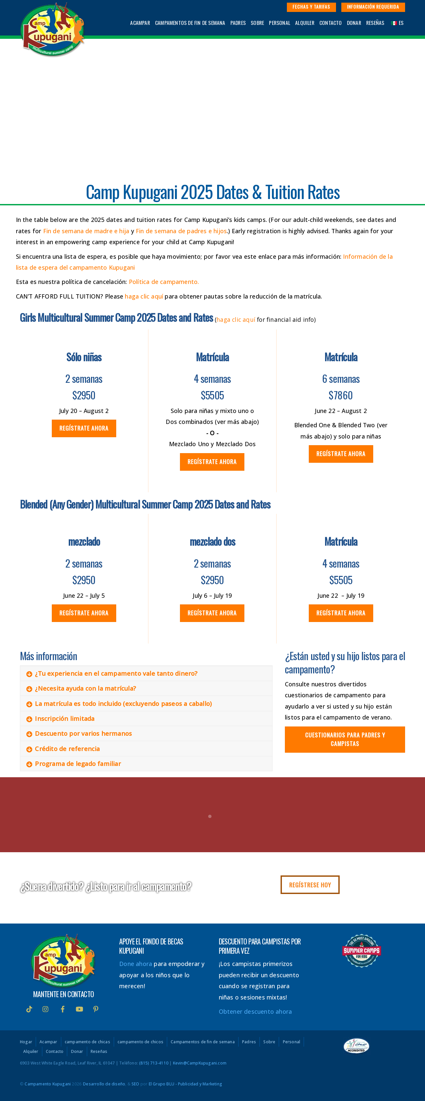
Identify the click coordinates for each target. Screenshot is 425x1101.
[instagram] (45, 1008)
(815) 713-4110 (153, 1063)
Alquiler (304, 23)
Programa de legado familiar (73, 763)
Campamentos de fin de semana (190, 23)
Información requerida (373, 6)
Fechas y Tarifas (311, 6)
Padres (238, 23)
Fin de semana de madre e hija (86, 231)
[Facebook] (62, 1008)
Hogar (26, 1042)
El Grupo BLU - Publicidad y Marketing (185, 1084)
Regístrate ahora (84, 428)
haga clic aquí (144, 296)
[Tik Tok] (29, 1008)
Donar (354, 23)
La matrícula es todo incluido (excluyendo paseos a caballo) (119, 703)
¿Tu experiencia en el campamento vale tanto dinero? (111, 673)
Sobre (257, 23)
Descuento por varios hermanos (79, 733)
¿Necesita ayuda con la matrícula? (80, 688)
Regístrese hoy (310, 884)
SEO (135, 1084)
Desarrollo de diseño (104, 1084)
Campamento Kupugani (48, 1084)
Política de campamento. (164, 282)
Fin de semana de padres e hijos (181, 231)
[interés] (96, 1008)
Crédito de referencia (63, 748)
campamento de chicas (87, 1042)
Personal (279, 23)
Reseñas (375, 23)
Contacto (330, 23)
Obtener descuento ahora (255, 1011)
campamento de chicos (140, 1042)
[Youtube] (79, 1008)
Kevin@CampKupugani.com (199, 1063)
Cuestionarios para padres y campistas (345, 739)
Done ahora (135, 964)
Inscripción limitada (60, 718)
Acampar (140, 23)
